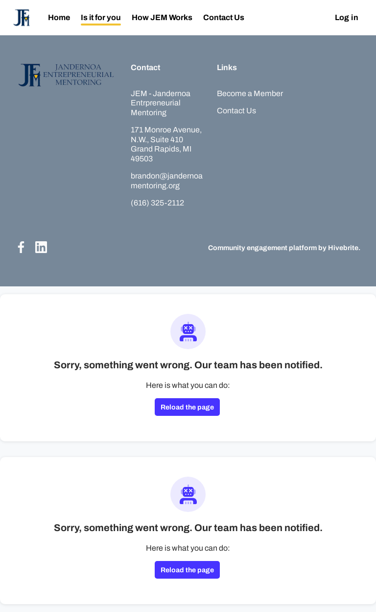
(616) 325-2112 (157, 203)
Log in (346, 17)
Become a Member (250, 93)
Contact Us (236, 110)
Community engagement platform (262, 248)
